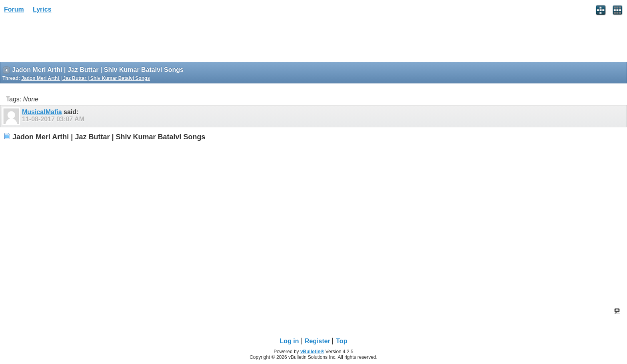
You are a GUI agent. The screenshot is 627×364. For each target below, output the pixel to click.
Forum (14, 9)
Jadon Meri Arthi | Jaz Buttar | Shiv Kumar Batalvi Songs (85, 78)
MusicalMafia (42, 112)
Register (317, 341)
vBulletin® (312, 351)
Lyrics (42, 9)
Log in (289, 341)
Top (341, 341)
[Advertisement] (64, 40)
